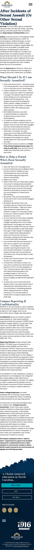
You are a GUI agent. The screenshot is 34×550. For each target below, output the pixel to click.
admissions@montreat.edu (21, 546)
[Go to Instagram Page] (10, 510)
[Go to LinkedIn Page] (16, 510)
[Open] (30, 4)
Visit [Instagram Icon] (16, 491)
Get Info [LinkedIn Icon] (16, 497)
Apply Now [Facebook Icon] (16, 485)
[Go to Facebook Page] (4, 510)
